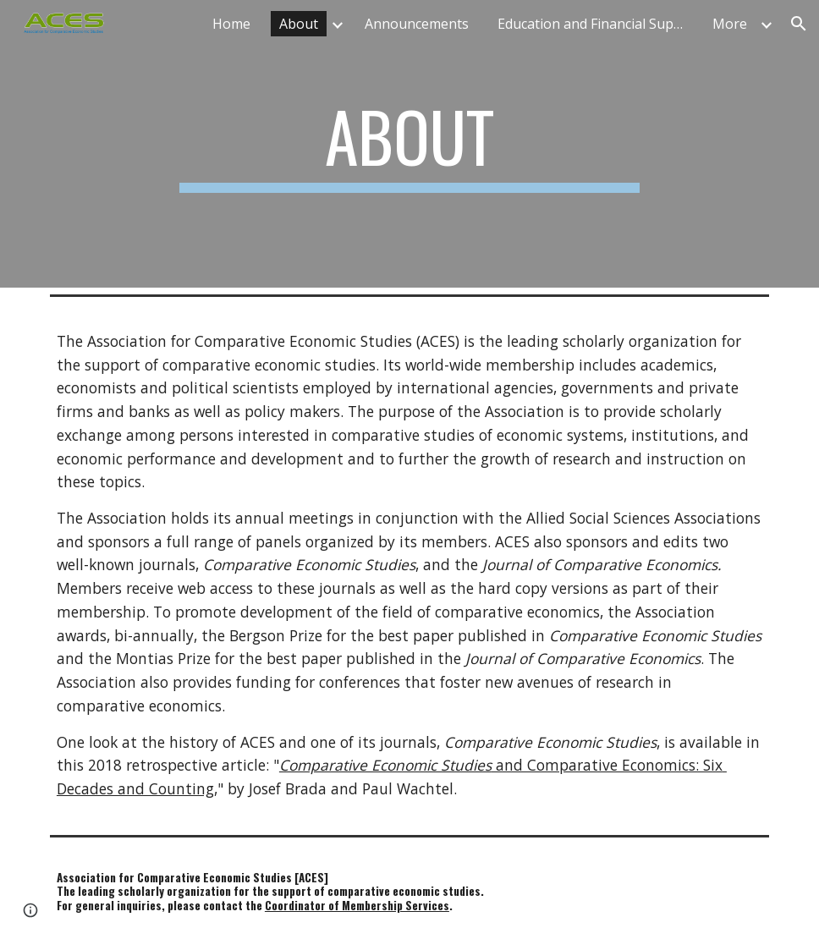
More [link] (729, 23)
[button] (798, 23)
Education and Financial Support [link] (594, 23)
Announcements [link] (417, 23)
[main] (409, 144)
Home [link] (231, 23)
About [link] (298, 23)
